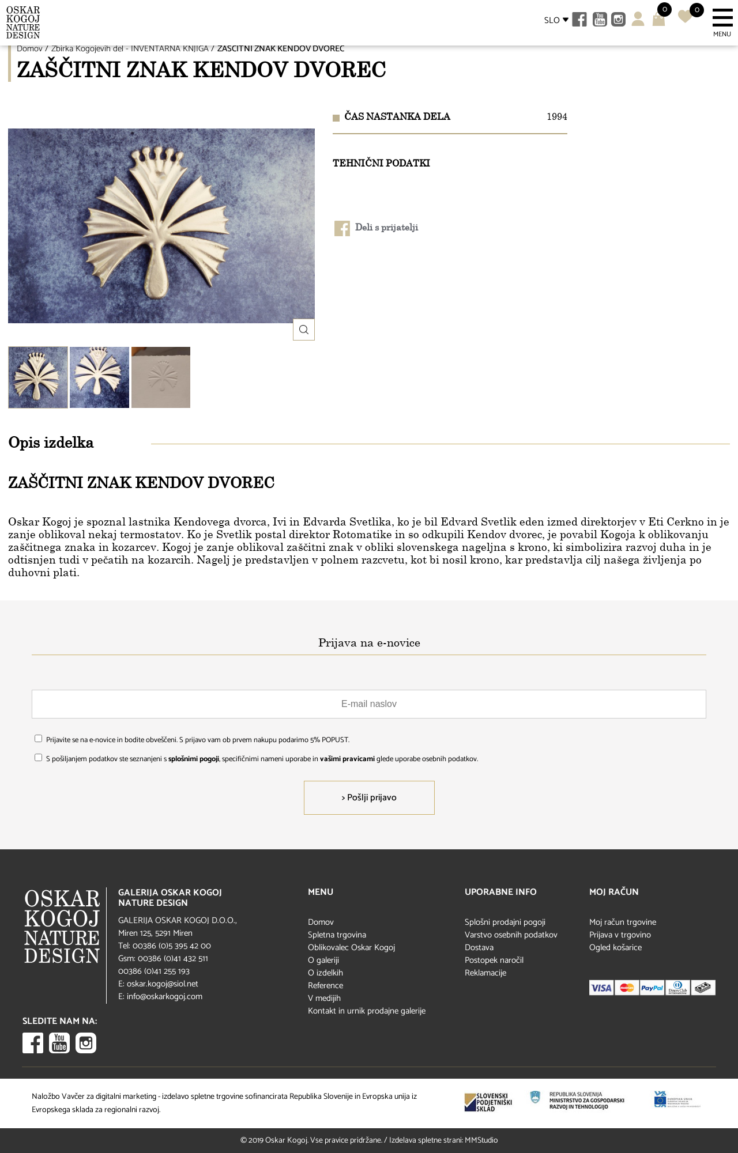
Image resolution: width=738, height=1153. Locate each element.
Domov (30, 48)
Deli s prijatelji (376, 228)
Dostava (479, 947)
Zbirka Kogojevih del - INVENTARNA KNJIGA (130, 48)
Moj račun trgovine (622, 922)
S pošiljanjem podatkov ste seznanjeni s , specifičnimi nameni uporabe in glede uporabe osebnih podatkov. (262, 759)
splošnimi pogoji (193, 759)
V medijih (324, 998)
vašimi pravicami (347, 759)
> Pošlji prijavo (369, 798)
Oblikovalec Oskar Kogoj (351, 947)
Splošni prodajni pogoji (505, 922)
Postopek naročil (494, 960)
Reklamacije (485, 973)
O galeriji (323, 960)
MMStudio (481, 1140)
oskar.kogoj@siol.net (162, 984)
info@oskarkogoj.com (164, 996)
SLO (552, 20)
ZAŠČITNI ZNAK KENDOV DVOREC (280, 48)
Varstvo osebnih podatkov (511, 935)
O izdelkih (325, 973)
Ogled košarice (615, 947)
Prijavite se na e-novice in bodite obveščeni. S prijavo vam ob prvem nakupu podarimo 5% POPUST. (197, 740)
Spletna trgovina (337, 935)
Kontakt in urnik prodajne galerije (367, 1011)
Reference (325, 985)
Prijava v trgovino (620, 935)
